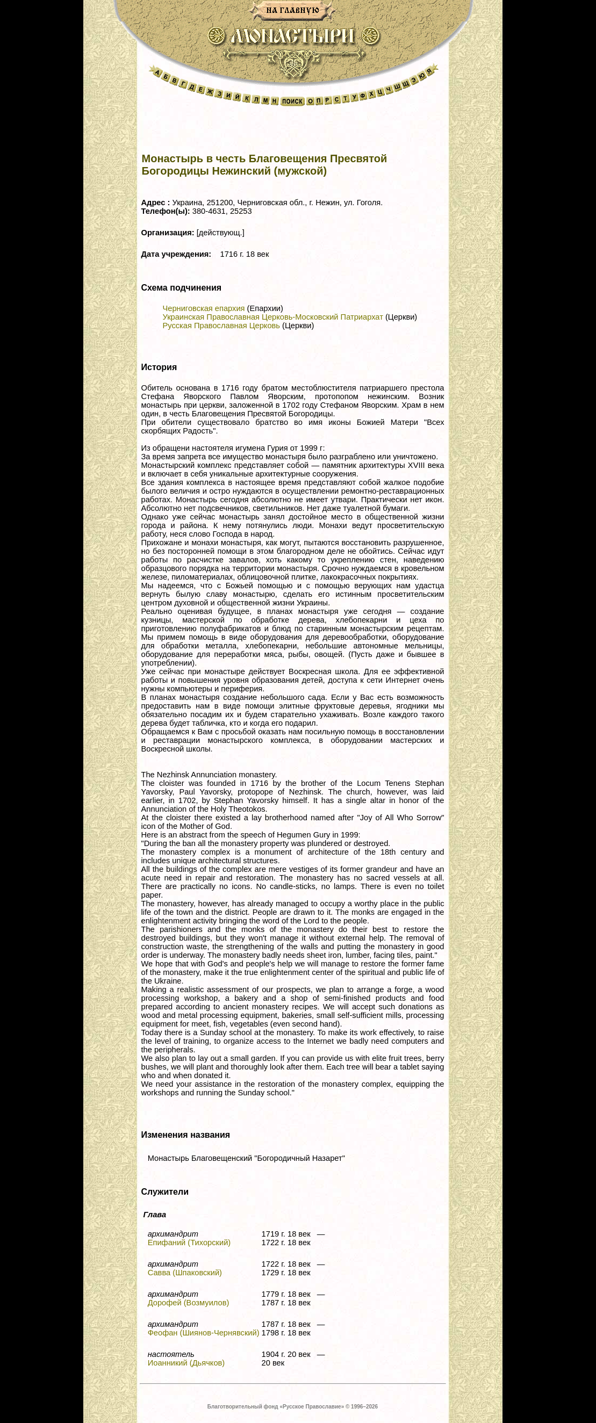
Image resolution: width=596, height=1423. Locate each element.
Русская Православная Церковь (221, 325)
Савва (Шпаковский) (185, 1272)
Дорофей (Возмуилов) (188, 1302)
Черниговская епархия (204, 308)
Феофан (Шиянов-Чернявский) (204, 1332)
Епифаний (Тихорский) (189, 1242)
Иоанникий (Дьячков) (186, 1363)
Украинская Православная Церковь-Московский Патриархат (273, 317)
